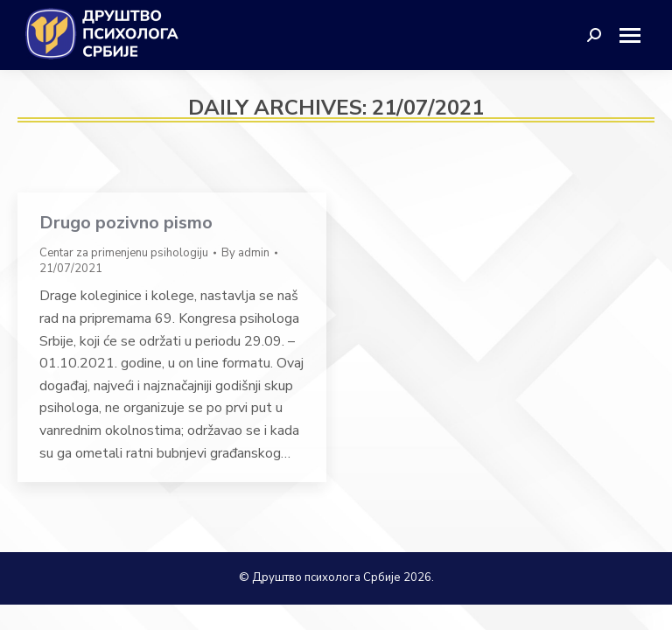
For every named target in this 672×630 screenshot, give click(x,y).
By (245, 253)
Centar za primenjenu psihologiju (123, 253)
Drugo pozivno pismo (126, 222)
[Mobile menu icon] (636, 35)
